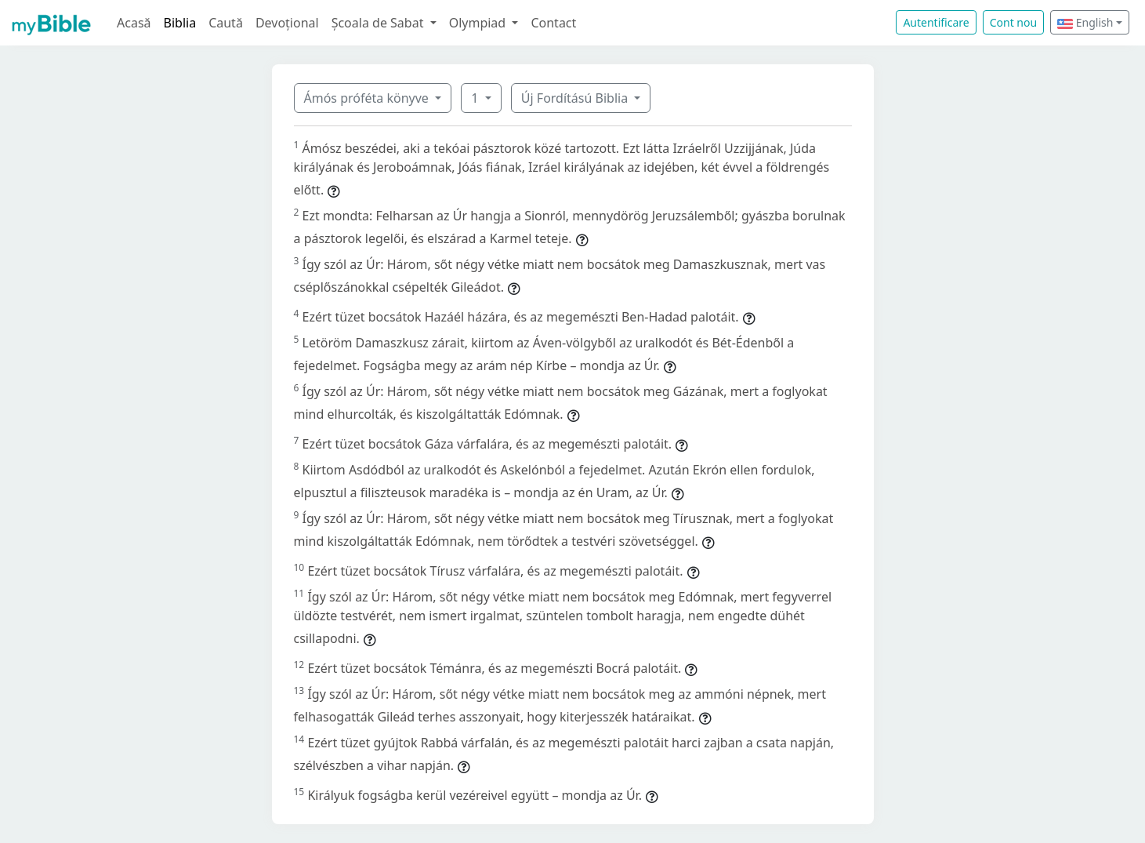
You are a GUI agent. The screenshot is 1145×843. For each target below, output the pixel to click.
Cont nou (1013, 22)
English (1085, 22)
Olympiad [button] (479, 22)
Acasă (134, 22)
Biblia (180, 22)
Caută (225, 22)
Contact (553, 22)
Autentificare (936, 22)
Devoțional (287, 22)
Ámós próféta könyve (368, 98)
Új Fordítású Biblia (576, 98)
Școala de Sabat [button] (379, 22)
